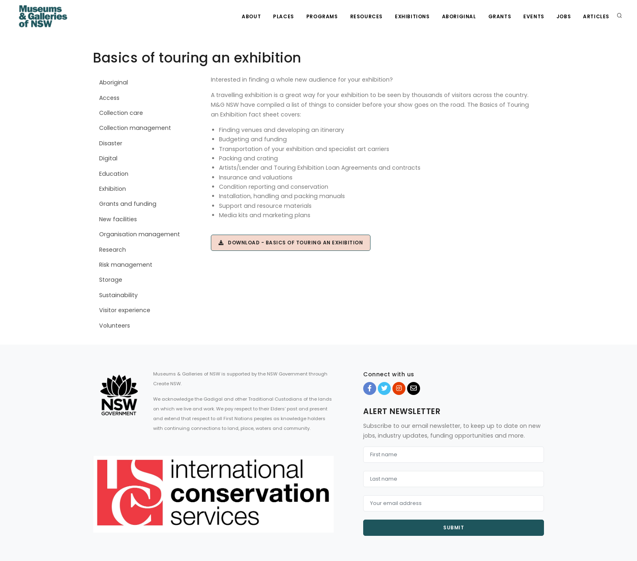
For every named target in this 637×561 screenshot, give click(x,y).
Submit (453, 527)
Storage (110, 280)
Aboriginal (459, 16)
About (251, 16)
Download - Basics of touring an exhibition (291, 242)
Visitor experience (124, 310)
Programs (322, 16)
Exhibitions (412, 16)
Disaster (110, 143)
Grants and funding (127, 204)
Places (283, 16)
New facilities (118, 219)
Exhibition (112, 189)
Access (109, 98)
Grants (499, 16)
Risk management (125, 265)
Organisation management (139, 234)
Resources (366, 16)
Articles (596, 16)
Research (112, 250)
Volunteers (114, 325)
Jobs (564, 16)
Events (533, 16)
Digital (108, 158)
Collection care (121, 113)
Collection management (135, 128)
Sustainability (118, 295)
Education (113, 174)
